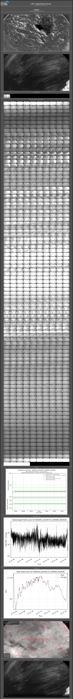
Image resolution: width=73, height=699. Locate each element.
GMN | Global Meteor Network (41, 4)
